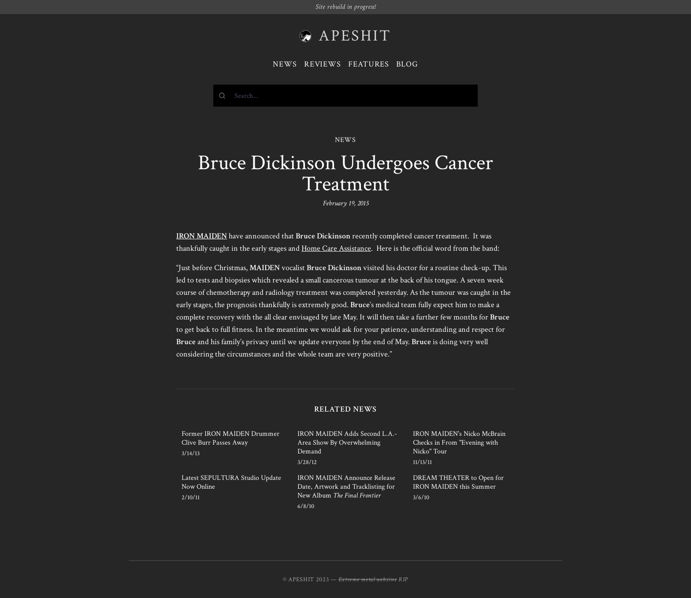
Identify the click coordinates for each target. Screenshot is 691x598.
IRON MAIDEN (201, 236)
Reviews (322, 64)
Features (368, 64)
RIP (403, 579)
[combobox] (345, 96)
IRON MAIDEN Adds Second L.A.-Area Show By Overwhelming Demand (347, 442)
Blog (407, 64)
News (285, 64)
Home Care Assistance (336, 248)
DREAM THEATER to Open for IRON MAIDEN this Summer (458, 482)
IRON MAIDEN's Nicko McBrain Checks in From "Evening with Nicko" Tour (459, 442)
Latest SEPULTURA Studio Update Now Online (231, 482)
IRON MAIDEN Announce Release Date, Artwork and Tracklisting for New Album (346, 486)
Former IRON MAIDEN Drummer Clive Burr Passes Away (230, 438)
